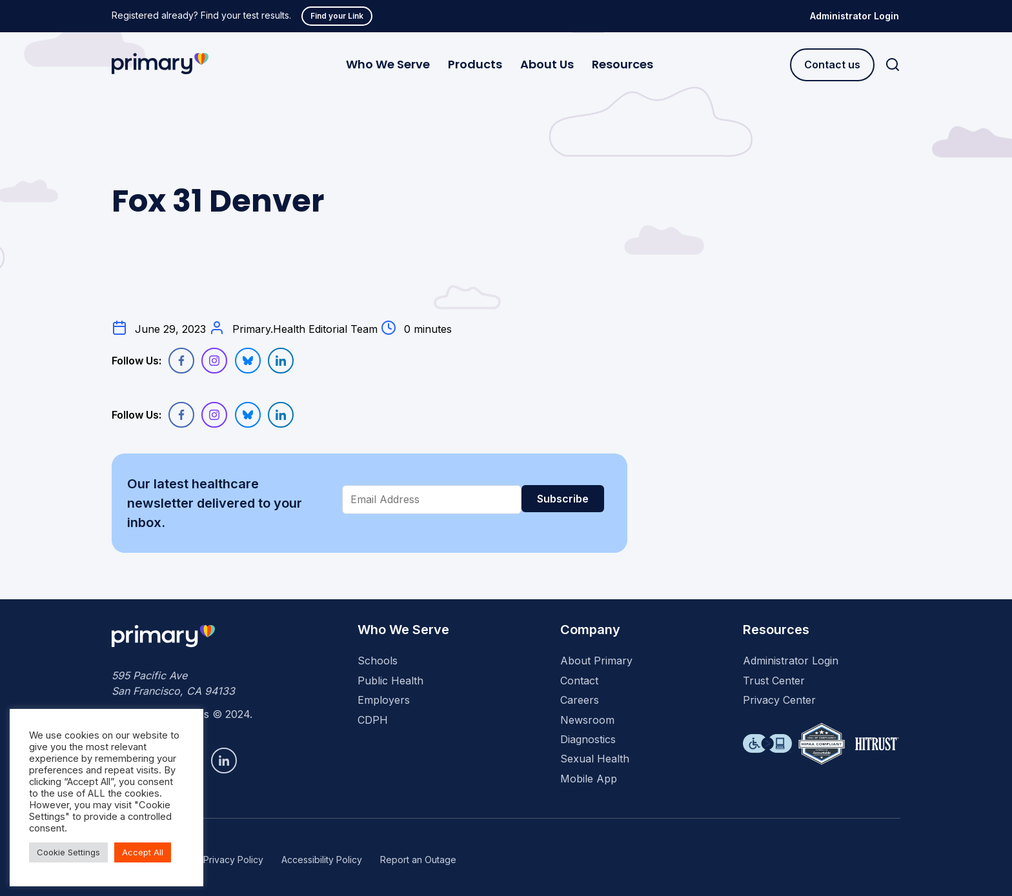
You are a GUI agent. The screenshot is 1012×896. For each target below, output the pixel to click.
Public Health (390, 680)
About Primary (596, 660)
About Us (547, 64)
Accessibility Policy (321, 859)
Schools (378, 660)
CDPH (373, 719)
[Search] (892, 65)
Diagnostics (588, 739)
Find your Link (336, 16)
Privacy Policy (233, 859)
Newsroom (587, 719)
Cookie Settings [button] (68, 852)
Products (475, 64)
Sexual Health (594, 758)
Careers (579, 699)
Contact (579, 680)
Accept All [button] (142, 852)
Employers (384, 699)
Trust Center (774, 680)
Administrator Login (854, 15)
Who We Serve (388, 64)
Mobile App (588, 778)
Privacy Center (779, 699)
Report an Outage (418, 859)
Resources (622, 64)
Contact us (832, 64)
